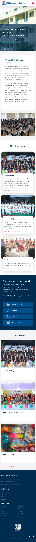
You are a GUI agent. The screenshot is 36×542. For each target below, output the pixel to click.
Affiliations (21, 513)
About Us (3, 494)
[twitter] (30, 536)
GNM (2, 508)
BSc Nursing (21, 506)
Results (12, 316)
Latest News (4, 518)
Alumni (12, 310)
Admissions (21, 508)
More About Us (14, 105)
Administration (5, 497)
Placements (14, 322)
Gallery (20, 515)
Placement (21, 518)
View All (18, 466)
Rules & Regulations (6, 515)
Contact (3, 499)
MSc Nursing (4, 506)
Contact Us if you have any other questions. (17, 296)
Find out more (11, 42)
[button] (8, 49)
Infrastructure (14, 304)
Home (3, 492)
